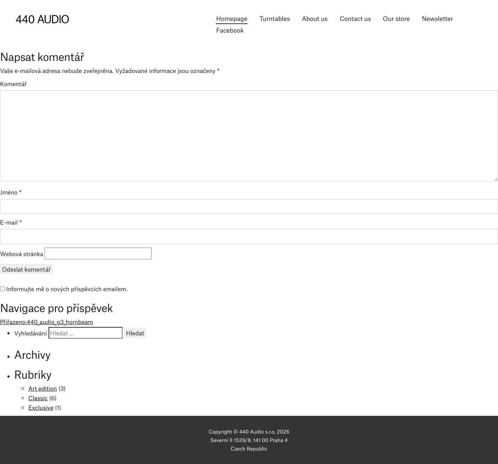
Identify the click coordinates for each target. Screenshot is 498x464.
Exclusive (40, 407)
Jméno (11, 192)
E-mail (11, 222)
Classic (38, 398)
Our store (396, 18)
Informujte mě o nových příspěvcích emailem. (67, 289)
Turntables (274, 18)
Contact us (355, 18)
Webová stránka (21, 254)
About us (314, 18)
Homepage (231, 18)
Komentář (13, 83)
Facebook (230, 30)
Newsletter (437, 18)
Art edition (42, 388)
